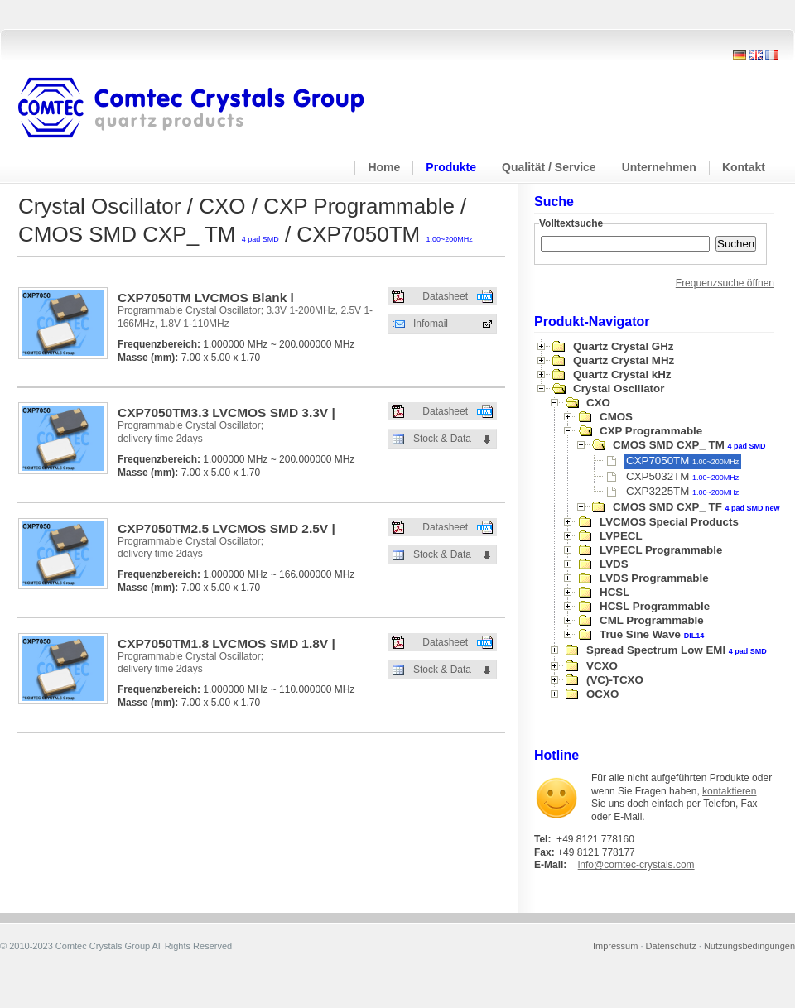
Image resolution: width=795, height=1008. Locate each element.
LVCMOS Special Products (669, 522)
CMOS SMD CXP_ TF (696, 507)
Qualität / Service (549, 167)
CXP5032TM (682, 476)
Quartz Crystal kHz (622, 374)
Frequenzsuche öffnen (725, 283)
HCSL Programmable (655, 606)
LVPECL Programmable (661, 550)
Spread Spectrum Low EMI (676, 650)
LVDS (614, 564)
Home (384, 167)
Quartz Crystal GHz (623, 346)
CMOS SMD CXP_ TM (689, 445)
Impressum (615, 946)
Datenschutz (671, 946)
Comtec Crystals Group (205, 108)
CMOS (616, 416)
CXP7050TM (682, 460)
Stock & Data (442, 438)
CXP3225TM (682, 491)
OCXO (602, 694)
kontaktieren (729, 791)
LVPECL (621, 536)
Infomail (430, 323)
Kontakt (743, 167)
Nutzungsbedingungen (749, 946)
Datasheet (445, 296)
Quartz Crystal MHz (623, 360)
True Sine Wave (652, 634)
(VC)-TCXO (614, 680)
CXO (598, 402)
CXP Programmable (651, 431)
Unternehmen (659, 167)
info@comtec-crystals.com (636, 865)
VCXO (602, 666)
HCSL (614, 592)
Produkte (451, 167)
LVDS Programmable (654, 578)
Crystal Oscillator (618, 388)
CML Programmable (652, 620)
